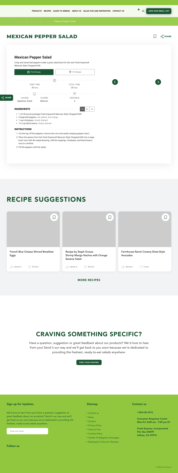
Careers (90, 418)
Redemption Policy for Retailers (103, 441)
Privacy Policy (93, 423)
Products (37, 11)
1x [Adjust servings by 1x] (82, 108)
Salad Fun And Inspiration (96, 11)
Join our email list (158, 11)
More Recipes (89, 281)
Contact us (118, 11)
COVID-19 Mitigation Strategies (103, 437)
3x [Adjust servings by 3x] (92, 108)
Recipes (47, 11)
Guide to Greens (61, 11)
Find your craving (89, 359)
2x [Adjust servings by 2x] (87, 108)
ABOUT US (76, 11)
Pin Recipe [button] (75, 72)
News (89, 414)
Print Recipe (34, 72)
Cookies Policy (94, 432)
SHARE (8, 98)
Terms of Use (93, 428)
